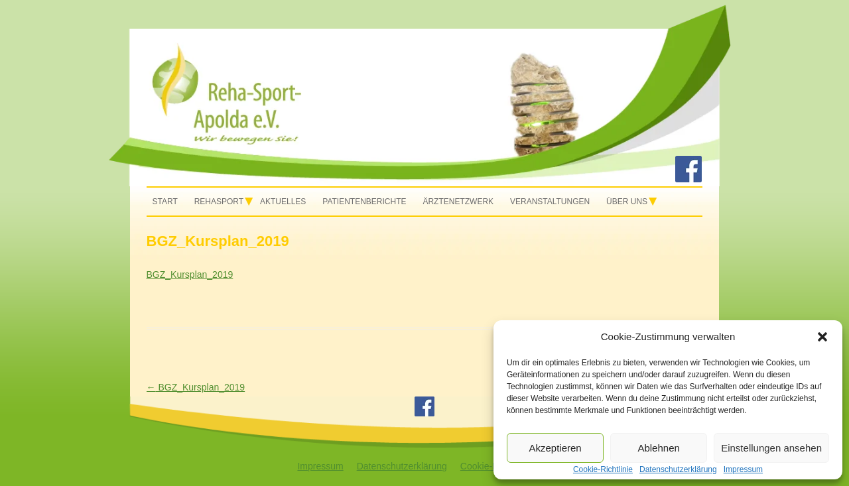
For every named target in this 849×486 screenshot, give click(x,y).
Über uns (626, 201)
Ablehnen (658, 448)
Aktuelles (283, 201)
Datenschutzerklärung (402, 466)
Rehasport (218, 201)
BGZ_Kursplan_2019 (190, 274)
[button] (822, 336)
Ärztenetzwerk (458, 201)
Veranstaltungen (550, 201)
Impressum (320, 466)
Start (165, 201)
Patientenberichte (364, 201)
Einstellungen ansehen (771, 448)
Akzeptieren (555, 448)
